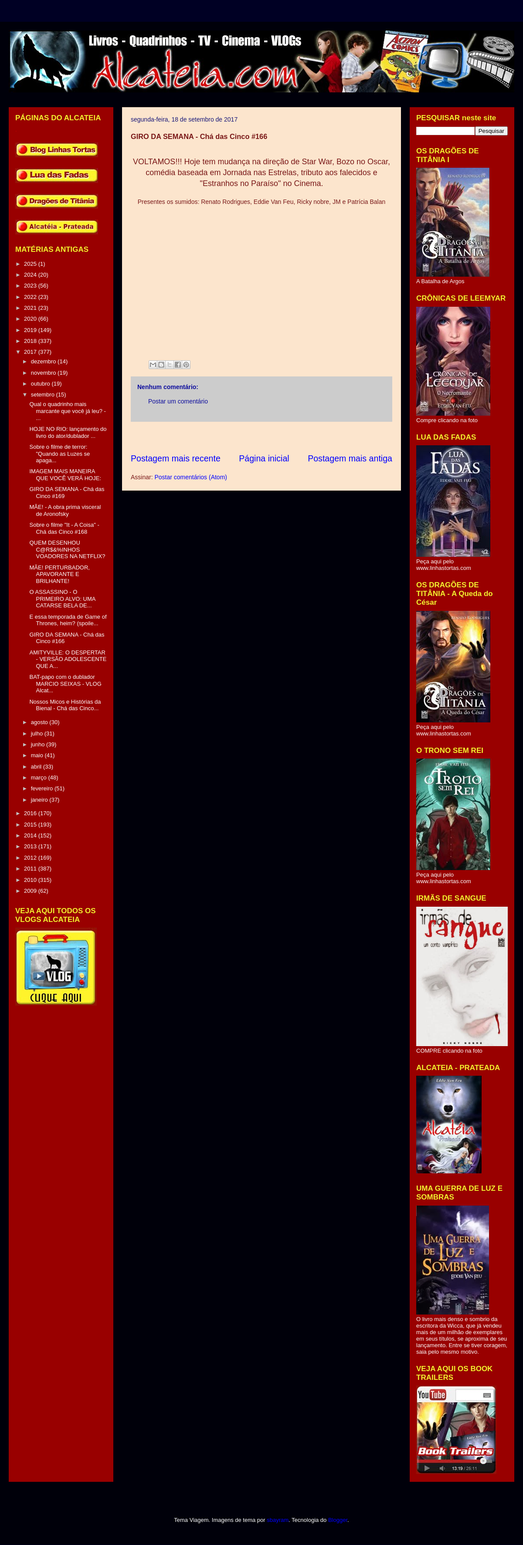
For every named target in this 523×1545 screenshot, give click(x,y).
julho (37, 733)
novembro (44, 372)
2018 (31, 341)
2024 (31, 274)
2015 (31, 824)
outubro (41, 383)
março (39, 777)
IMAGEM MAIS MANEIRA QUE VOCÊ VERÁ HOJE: (65, 474)
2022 (31, 297)
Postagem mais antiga (350, 458)
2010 (31, 880)
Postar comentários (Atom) (190, 477)
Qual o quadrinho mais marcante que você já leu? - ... (67, 411)
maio (38, 755)
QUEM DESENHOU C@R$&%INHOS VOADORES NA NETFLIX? (67, 549)
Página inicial (264, 458)
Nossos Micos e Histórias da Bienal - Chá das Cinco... (65, 705)
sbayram (278, 1520)
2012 (31, 857)
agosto (40, 722)
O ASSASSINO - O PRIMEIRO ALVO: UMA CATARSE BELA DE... (62, 599)
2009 (31, 891)
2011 (31, 868)
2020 (31, 318)
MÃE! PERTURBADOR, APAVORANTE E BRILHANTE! (59, 574)
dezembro (44, 361)
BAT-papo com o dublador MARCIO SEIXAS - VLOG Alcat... (65, 684)
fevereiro (42, 788)
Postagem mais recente (176, 458)
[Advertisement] (289, 437)
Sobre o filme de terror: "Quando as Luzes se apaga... (59, 454)
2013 (31, 846)
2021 (31, 308)
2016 (31, 813)
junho (38, 744)
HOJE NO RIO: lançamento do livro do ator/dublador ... (67, 432)
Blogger (337, 1520)
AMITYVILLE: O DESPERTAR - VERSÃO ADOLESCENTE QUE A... (67, 659)
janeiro (40, 799)
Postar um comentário (178, 401)
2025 (31, 264)
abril (37, 766)
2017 (31, 352)
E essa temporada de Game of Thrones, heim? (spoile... (67, 620)
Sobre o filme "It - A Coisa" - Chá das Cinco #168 (64, 528)
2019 (31, 330)
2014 (31, 835)
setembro (43, 394)
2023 (31, 285)
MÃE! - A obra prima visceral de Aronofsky (65, 510)
